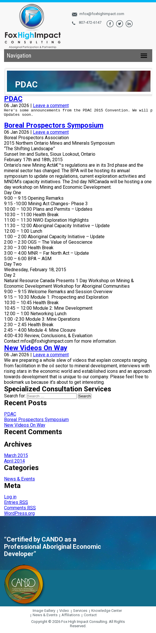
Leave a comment (51, 105)
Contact (90, 617)
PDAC (13, 99)
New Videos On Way (35, 350)
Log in (10, 499)
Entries (16, 505)
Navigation (19, 55)
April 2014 (14, 463)
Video (64, 613)
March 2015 (16, 458)
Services (80, 613)
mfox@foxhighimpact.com (101, 14)
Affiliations (71, 617)
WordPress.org (19, 516)
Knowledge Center (106, 613)
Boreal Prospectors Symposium (53, 128)
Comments (20, 510)
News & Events (19, 481)
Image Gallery (44, 613)
